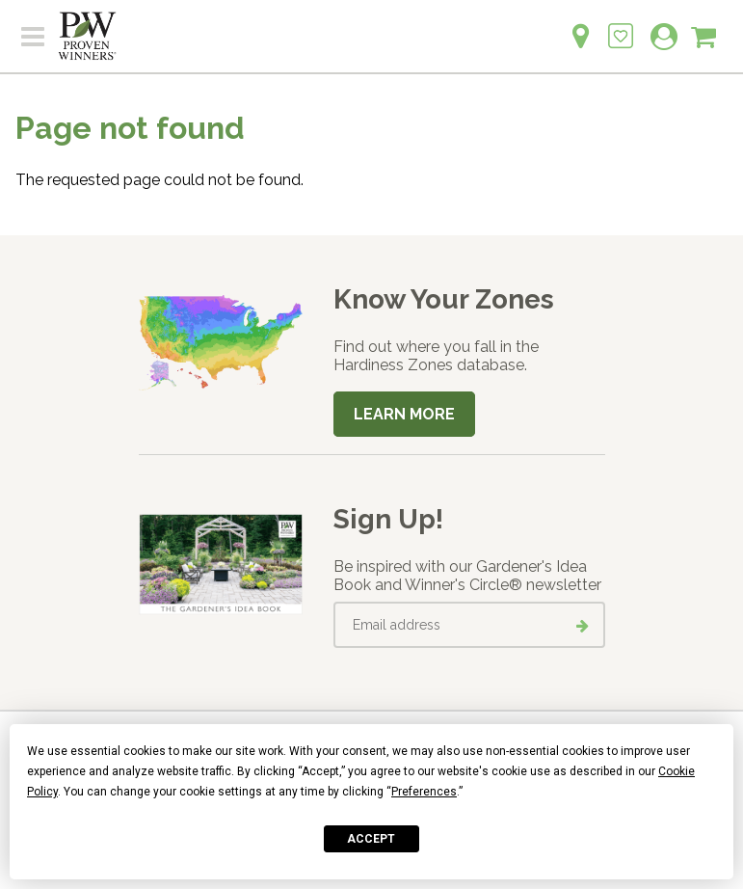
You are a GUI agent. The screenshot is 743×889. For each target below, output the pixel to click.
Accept (371, 839)
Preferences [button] (424, 791)
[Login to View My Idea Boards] (620, 25)
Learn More (404, 414)
